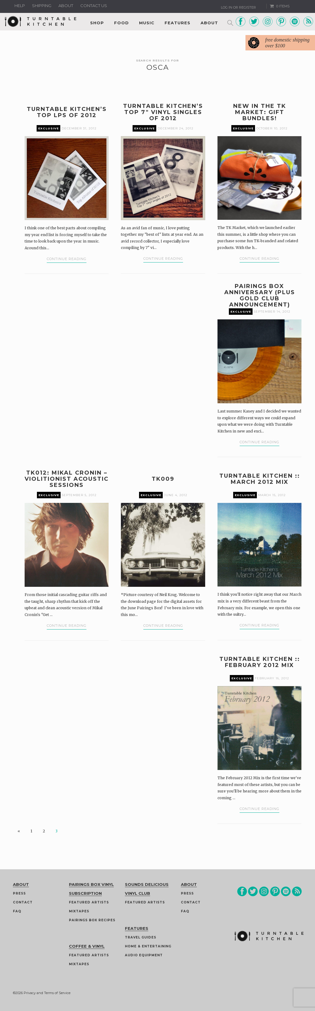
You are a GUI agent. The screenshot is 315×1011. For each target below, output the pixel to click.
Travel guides (140, 937)
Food (121, 22)
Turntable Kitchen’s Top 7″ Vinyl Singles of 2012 (163, 112)
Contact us (93, 5)
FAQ (17, 911)
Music (146, 22)
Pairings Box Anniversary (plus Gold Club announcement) (259, 295)
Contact (23, 902)
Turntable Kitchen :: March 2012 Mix (259, 479)
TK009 (163, 479)
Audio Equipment (144, 955)
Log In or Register (238, 7)
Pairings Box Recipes (92, 920)
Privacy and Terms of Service (47, 993)
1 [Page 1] (31, 831)
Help (19, 5)
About (65, 5)
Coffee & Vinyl (87, 946)
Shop (97, 22)
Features (177, 22)
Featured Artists (89, 902)
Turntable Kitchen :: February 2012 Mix (259, 662)
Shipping (41, 5)
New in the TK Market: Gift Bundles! (259, 112)
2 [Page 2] (44, 831)
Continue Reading (66, 259)
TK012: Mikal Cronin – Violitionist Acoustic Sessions (67, 479)
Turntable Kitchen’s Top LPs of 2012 (67, 112)
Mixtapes (79, 911)
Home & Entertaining (148, 946)
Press (19, 893)
